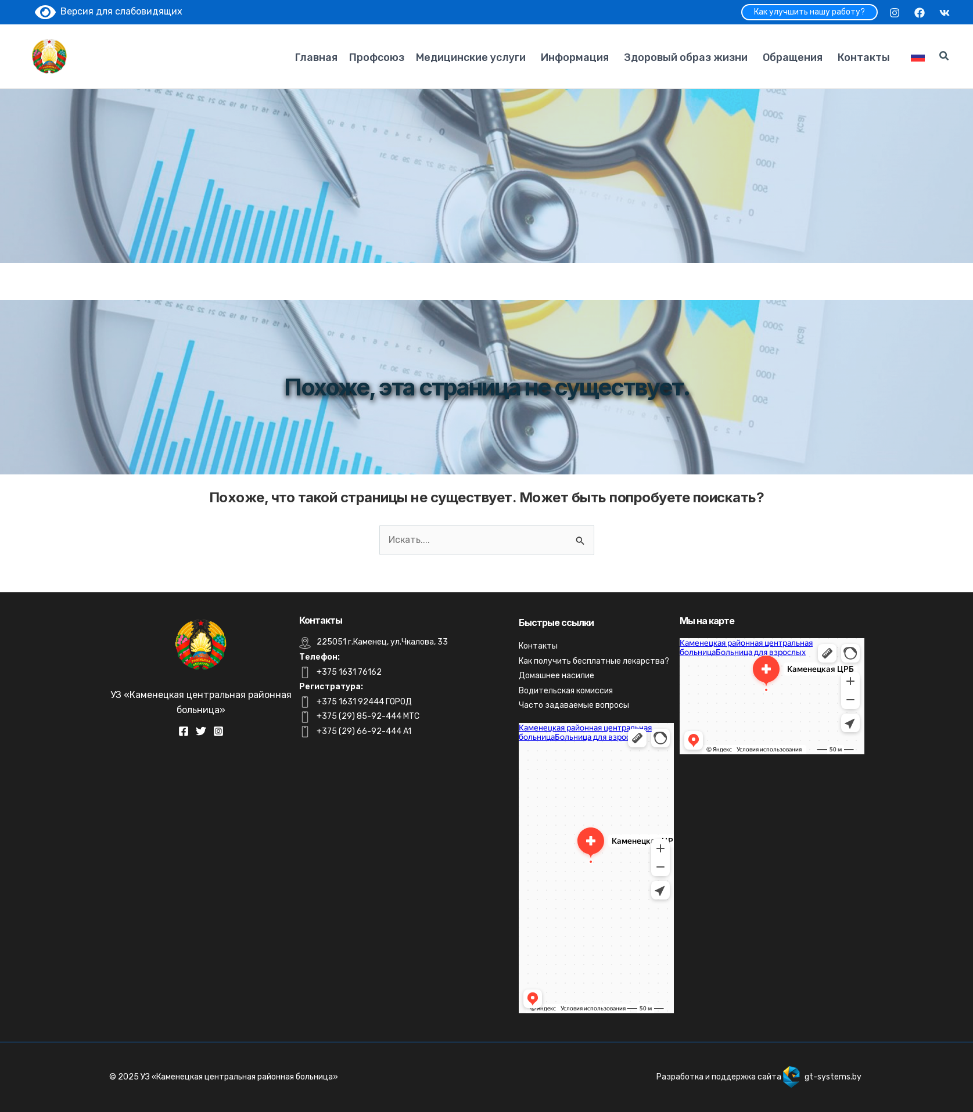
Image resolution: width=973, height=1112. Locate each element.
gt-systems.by (833, 1077)
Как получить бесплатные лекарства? (594, 661)
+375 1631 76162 (349, 672)
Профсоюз (376, 57)
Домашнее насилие (556, 676)
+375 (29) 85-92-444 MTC (368, 716)
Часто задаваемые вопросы (574, 705)
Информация (575, 57)
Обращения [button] (793, 57)
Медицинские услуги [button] (471, 57)
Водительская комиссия (566, 691)
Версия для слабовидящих (108, 11)
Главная (316, 57)
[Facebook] (919, 13)
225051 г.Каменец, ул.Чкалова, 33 (382, 642)
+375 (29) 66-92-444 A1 (364, 731)
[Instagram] (894, 13)
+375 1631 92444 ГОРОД (364, 702)
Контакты (864, 57)
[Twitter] (201, 731)
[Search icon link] (944, 57)
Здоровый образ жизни (686, 57)
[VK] (944, 13)
